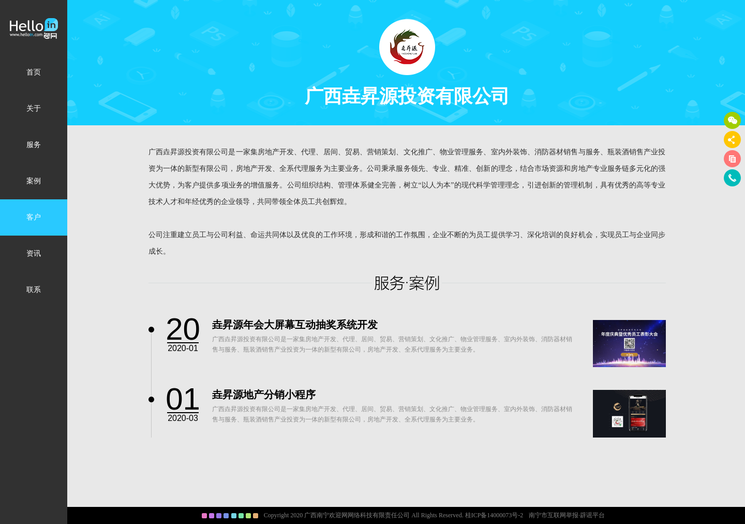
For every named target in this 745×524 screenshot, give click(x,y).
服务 (33, 145)
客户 (33, 217)
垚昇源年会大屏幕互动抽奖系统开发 (295, 324)
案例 (33, 181)
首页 (33, 72)
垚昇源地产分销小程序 (264, 394)
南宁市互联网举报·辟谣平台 (567, 515)
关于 (33, 108)
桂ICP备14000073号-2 (494, 515)
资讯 (33, 253)
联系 (33, 290)
